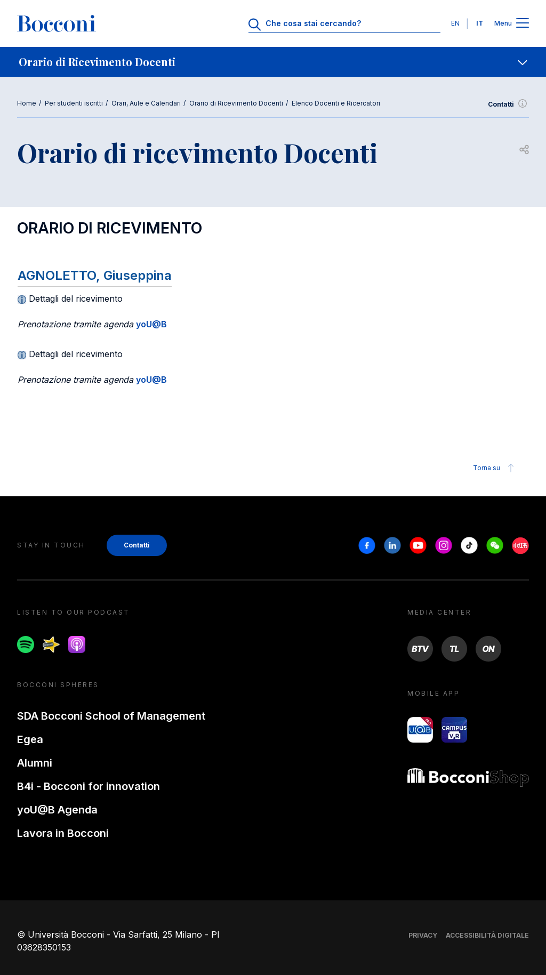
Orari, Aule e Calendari (146, 103)
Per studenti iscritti (74, 103)
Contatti (508, 104)
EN (455, 23)
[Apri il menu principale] (522, 23)
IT (479, 23)
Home (26, 103)
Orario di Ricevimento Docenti (236, 103)
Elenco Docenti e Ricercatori (336, 103)
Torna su (495, 468)
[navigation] (273, 62)
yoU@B (151, 324)
